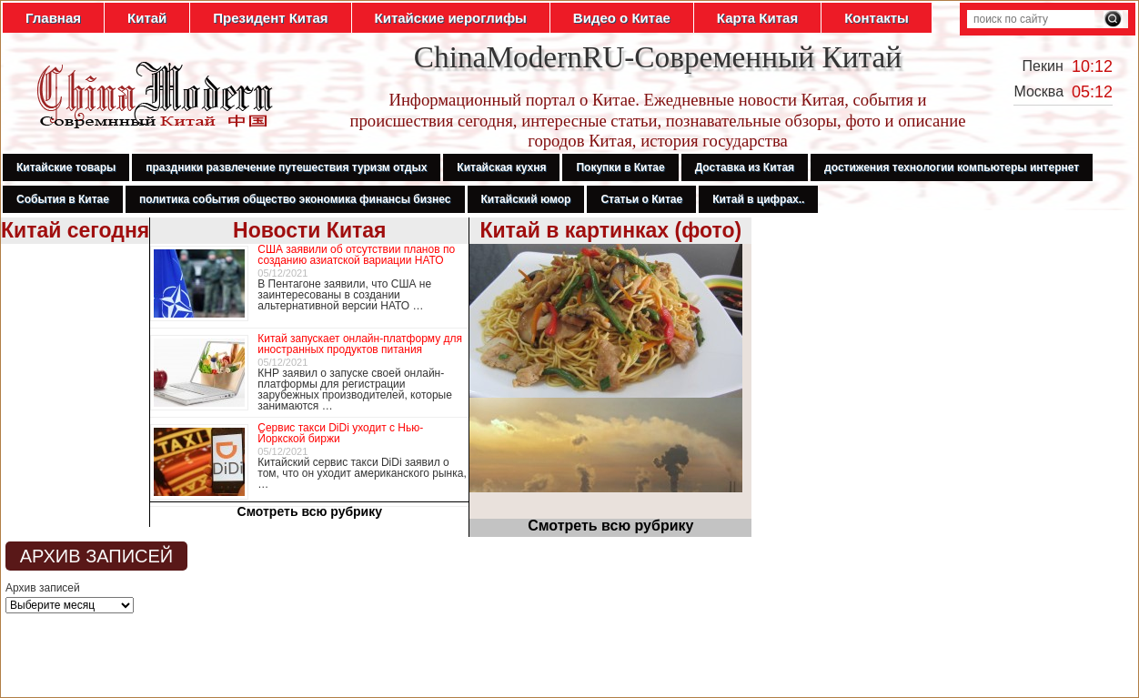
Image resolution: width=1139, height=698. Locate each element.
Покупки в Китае (620, 167)
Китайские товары (66, 167)
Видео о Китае (621, 17)
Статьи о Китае (641, 199)
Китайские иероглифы (451, 17)
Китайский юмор (526, 199)
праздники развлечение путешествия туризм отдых (286, 167)
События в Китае (62, 199)
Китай (146, 17)
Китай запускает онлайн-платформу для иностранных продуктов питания (359, 344)
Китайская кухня (501, 167)
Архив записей (42, 588)
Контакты (876, 17)
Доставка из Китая (744, 167)
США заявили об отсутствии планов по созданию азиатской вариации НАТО (356, 255)
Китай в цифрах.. (758, 199)
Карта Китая (757, 17)
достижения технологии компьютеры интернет (951, 167)
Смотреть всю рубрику (310, 511)
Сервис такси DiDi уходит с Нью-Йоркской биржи (340, 433)
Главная (53, 17)
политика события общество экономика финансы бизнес (295, 199)
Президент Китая (270, 17)
